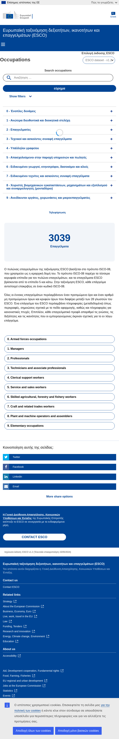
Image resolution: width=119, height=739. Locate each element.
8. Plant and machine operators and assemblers (39, 416)
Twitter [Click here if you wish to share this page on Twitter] (16, 457)
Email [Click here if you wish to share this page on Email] (16, 486)
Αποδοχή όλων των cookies (33, 730)
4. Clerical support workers (25, 377)
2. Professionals (18, 358)
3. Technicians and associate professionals (36, 368)
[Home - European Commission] (20, 15)
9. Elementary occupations (25, 425)
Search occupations (58, 70)
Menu (3, 44)
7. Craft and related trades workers (30, 406)
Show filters (17, 96)
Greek (113, 15)
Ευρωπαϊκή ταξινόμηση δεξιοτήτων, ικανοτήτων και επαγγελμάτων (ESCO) (54, 563)
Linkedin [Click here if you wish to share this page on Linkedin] (17, 476)
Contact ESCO (11, 587)
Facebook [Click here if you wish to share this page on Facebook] (18, 466)
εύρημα (59, 88)
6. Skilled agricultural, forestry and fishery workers (41, 396)
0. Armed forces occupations (27, 339)
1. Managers (15, 348)
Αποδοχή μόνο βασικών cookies (78, 730)
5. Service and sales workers (26, 387)
